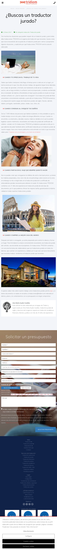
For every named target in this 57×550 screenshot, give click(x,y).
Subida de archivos (7, 385)
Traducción (28, 441)
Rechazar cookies (28, 546)
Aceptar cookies (28, 541)
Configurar (28, 536)
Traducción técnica (28, 465)
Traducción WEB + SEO (28, 467)
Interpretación (28, 445)
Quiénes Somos (28, 447)
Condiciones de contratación (28, 481)
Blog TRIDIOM (20, 8)
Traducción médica (28, 469)
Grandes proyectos (28, 471)
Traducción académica (28, 463)
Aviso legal (28, 477)
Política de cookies (28, 487)
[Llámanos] (54, 3)
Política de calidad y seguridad (28, 483)
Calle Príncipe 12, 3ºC (28, 492)
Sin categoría (19, 32)
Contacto (28, 450)
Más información (28, 531)
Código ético (28, 479)
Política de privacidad (12, 423)
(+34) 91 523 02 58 (28, 498)
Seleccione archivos (11, 388)
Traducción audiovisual (28, 455)
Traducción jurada (35, 32)
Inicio (12, 8)
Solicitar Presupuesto (45, 429)
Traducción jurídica (29, 461)
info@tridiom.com (28, 496)
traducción (27, 32)
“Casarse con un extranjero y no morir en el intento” (25, 132)
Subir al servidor (26, 388)
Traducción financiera (28, 459)
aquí (51, 291)
